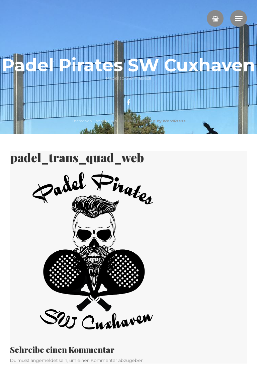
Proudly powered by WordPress (152, 121)
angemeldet (44, 360)
